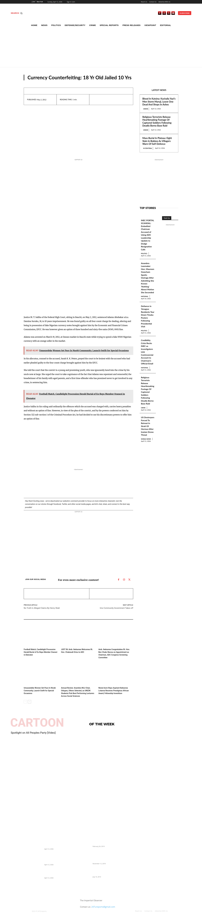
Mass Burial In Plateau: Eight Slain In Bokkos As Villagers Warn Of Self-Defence (157, 141)
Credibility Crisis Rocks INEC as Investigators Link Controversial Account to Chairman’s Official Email (147, 369)
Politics (145, 257)
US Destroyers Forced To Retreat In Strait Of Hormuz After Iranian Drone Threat (147, 452)
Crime (145, 109)
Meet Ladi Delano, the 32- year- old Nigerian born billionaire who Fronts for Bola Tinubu (106, 867)
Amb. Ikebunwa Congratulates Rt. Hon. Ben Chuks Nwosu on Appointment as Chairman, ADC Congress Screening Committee (114, 651)
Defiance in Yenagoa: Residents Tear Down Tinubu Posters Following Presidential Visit (147, 330)
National (146, 309)
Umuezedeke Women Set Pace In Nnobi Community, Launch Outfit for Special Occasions (38, 687)
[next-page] (29, 698)
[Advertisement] (101, 47)
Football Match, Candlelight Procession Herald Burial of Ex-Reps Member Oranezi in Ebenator (40, 651)
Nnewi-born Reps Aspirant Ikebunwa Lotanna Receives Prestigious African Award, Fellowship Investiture (115, 687)
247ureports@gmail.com (103, 903)
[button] (17, 13)
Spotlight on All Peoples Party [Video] (33, 729)
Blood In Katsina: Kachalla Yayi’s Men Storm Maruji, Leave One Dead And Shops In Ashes (158, 101)
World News (145, 469)
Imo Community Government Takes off (116, 608)
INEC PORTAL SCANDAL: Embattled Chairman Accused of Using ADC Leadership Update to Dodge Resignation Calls (147, 236)
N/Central (147, 148)
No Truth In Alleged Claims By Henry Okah (42, 608)
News (172, 78)
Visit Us (167, 218)
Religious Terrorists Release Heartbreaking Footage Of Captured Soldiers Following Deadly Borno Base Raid (156, 121)
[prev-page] (25, 698)
